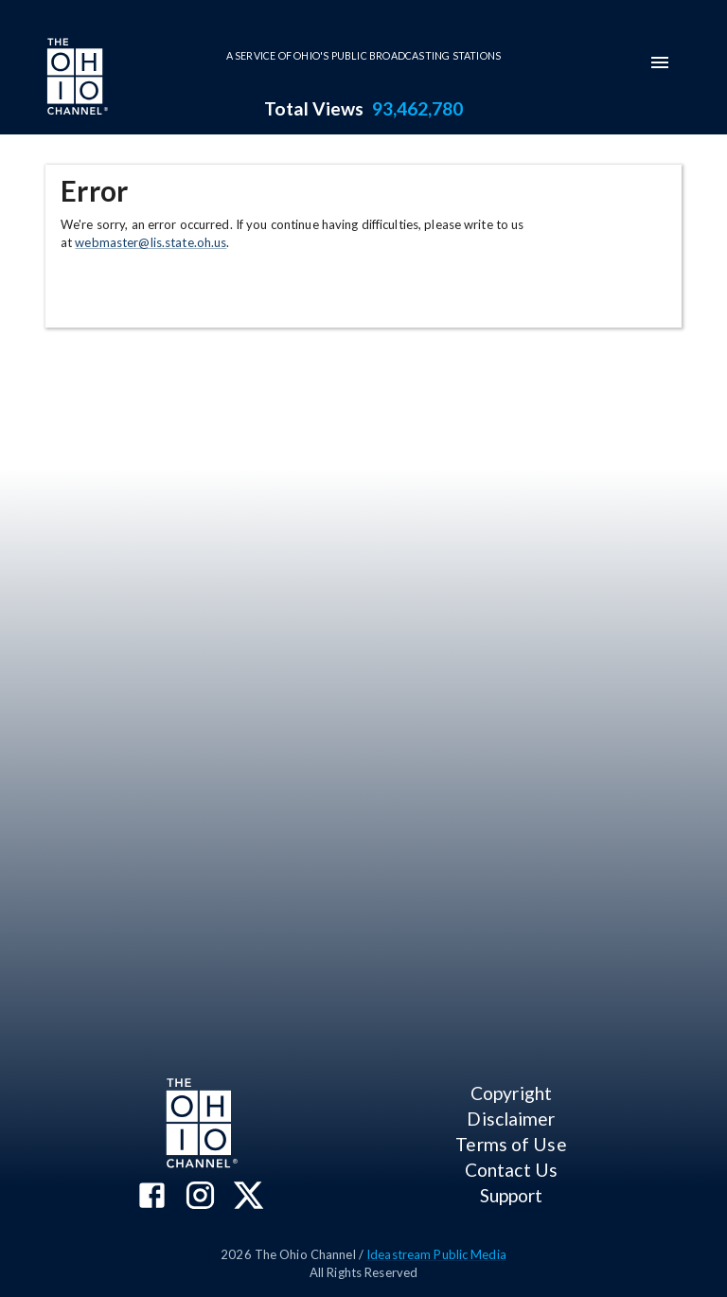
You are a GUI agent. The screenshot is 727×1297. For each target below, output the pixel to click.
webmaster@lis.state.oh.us (150, 242)
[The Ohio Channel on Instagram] (200, 1197)
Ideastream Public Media (436, 1254)
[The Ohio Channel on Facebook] (151, 1197)
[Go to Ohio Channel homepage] (75, 78)
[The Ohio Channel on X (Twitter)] (248, 1197)
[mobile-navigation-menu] (660, 62)
